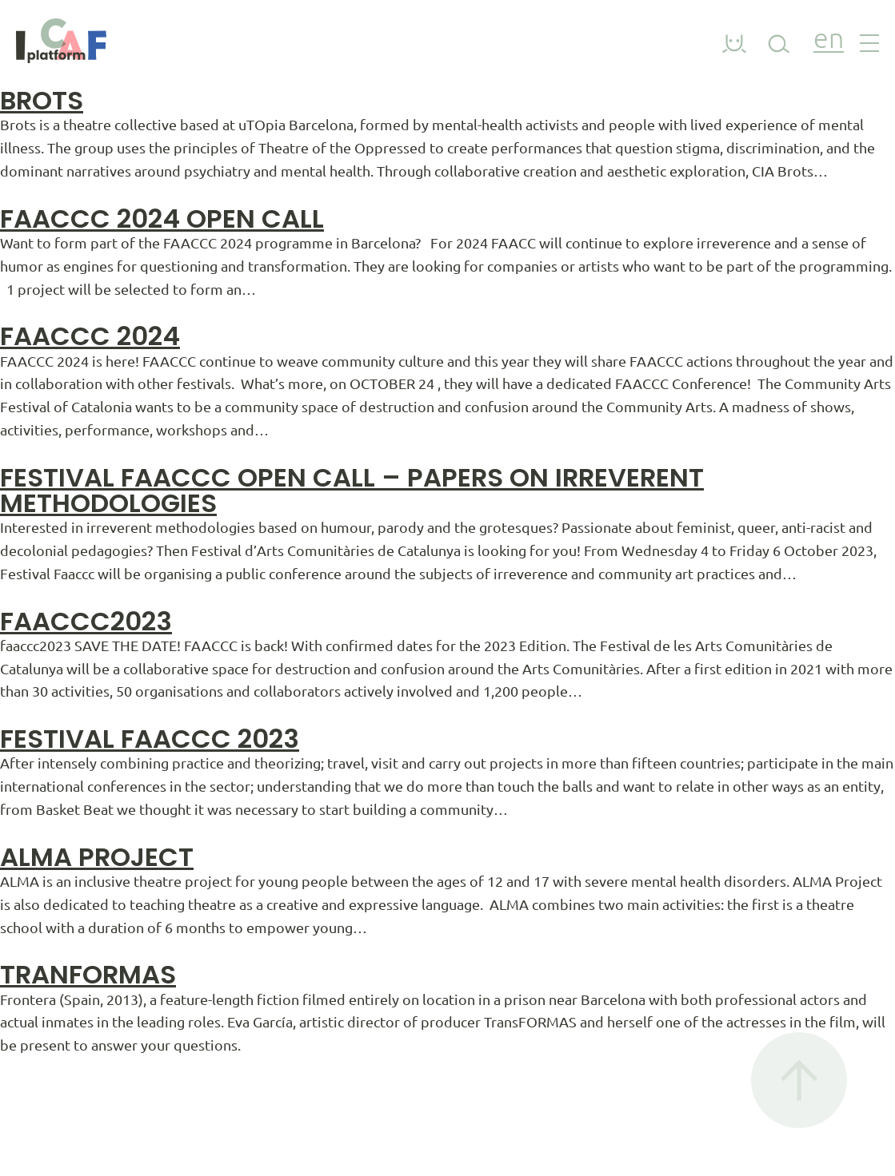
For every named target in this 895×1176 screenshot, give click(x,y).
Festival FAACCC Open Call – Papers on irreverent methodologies (352, 490)
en (828, 40)
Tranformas (88, 974)
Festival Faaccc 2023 (149, 739)
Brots (41, 100)
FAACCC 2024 (90, 336)
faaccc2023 (86, 621)
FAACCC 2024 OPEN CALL (162, 218)
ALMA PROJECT (97, 857)
